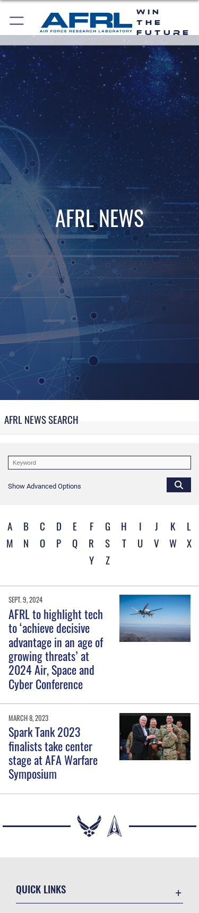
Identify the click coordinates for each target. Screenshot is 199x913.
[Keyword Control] (99, 462)
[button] (17, 22)
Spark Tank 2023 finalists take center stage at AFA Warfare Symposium (53, 752)
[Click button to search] (179, 484)
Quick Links (41, 889)
